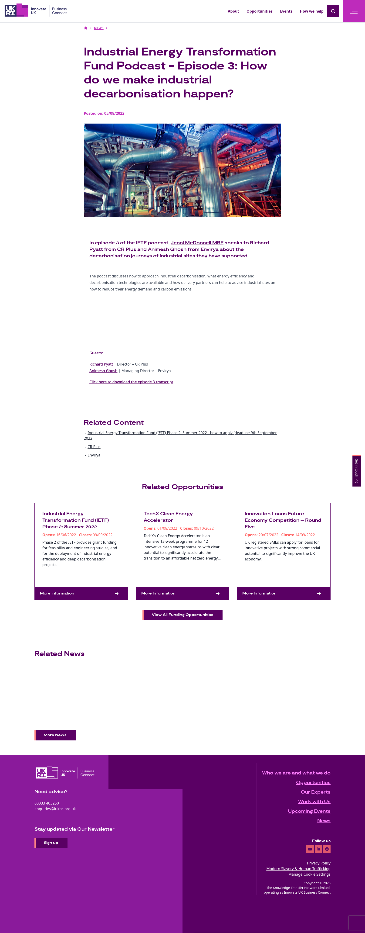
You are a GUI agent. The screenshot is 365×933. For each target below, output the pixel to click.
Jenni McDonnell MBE (197, 243)
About (233, 11)
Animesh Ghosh (103, 370)
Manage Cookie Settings (309, 874)
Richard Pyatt (101, 364)
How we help (312, 11)
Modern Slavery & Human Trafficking (298, 868)
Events (286, 11)
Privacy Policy (319, 863)
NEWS (98, 28)
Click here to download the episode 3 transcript (131, 381)
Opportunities (260, 11)
